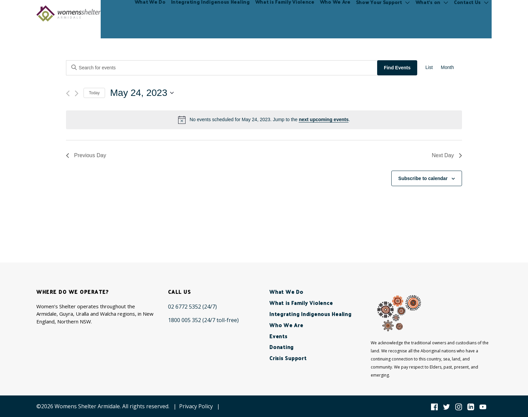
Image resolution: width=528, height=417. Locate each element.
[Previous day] (68, 93)
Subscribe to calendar (423, 178)
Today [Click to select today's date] (94, 93)
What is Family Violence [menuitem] (285, 13)
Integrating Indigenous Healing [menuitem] (210, 13)
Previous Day (86, 155)
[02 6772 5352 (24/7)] (192, 306)
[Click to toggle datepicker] (142, 93)
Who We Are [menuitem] (335, 13)
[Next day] (76, 93)
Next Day (447, 155)
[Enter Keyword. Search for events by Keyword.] (222, 67)
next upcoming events (324, 119)
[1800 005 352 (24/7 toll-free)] (203, 320)
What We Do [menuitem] (150, 13)
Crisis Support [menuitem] (288, 357)
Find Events (397, 67)
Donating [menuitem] (281, 346)
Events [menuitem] (278, 336)
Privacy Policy (196, 406)
